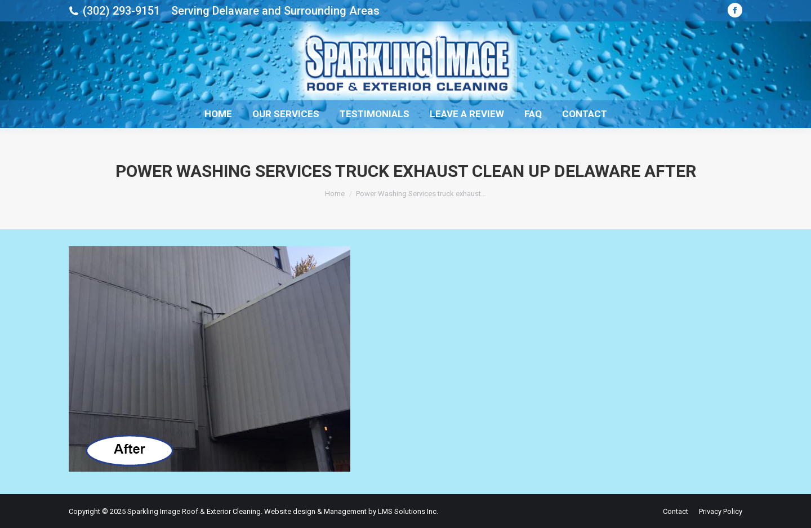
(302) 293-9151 (121, 10)
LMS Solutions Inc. (408, 511)
